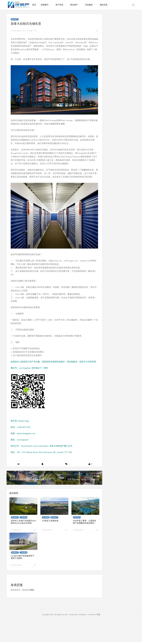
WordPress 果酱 (94, 614)
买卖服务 (89, 5)
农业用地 (46, 517)
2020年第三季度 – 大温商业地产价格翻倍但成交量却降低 (84, 523)
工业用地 (23, 517)
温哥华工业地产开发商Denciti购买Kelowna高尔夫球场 (23, 522)
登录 (32, 590)
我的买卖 (103, 5)
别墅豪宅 (44, 5)
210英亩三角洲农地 (50, 521)
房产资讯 (59, 5)
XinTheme (83, 614)
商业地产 (74, 5)
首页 (34, 5)
